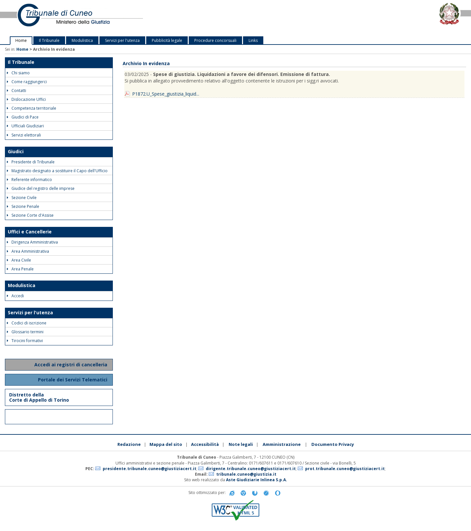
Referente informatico (29, 179)
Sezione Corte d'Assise (30, 215)
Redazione (129, 444)
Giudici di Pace (23, 117)
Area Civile (19, 260)
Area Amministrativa (28, 251)
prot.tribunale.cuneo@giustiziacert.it (345, 468)
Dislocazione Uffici (26, 99)
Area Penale (20, 269)
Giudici (16, 151)
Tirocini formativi (25, 340)
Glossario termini (25, 332)
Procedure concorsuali (215, 40)
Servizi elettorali (24, 135)
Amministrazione (282, 444)
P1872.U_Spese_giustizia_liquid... (165, 94)
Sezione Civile (22, 197)
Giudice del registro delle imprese (41, 188)
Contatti (16, 90)
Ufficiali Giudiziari (25, 126)
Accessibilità (205, 444)
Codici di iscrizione (26, 323)
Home (21, 40)
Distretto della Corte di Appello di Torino (39, 397)
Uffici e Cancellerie (30, 232)
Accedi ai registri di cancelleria (71, 364)
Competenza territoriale (31, 108)
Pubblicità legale (167, 40)
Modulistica (82, 40)
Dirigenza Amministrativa (32, 242)
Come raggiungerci (27, 81)
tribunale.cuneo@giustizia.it (246, 474)
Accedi (15, 296)
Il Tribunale (49, 40)
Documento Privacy (332, 444)
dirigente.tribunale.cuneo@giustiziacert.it (251, 468)
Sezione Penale (23, 206)
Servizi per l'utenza (122, 40)
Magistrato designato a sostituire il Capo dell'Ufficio (57, 171)
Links (253, 40)
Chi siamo (18, 73)
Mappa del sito (165, 444)
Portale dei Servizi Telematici (73, 379)
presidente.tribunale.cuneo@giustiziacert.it (149, 468)
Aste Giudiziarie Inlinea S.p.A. (256, 480)
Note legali (241, 444)
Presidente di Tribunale (31, 162)
